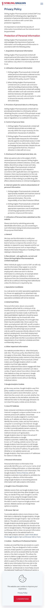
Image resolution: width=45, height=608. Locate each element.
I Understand (22, 599)
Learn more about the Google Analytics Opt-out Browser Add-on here (22, 536)
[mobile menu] (42, 4)
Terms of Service (22, 473)
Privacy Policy (22, 593)
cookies (11, 390)
